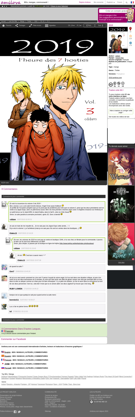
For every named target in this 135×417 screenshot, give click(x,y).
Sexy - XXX (58, 384)
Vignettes (52, 25)
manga (22, 21)
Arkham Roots (99, 376)
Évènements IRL (51, 397)
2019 (35, 21)
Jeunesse (41, 384)
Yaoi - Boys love (74, 384)
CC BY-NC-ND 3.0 (98, 402)
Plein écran (37, 25)
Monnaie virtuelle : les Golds (55, 405)
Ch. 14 (42, 21)
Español (6, 356)
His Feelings (88, 376)
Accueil (3, 21)
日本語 (5, 364)
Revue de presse (6, 397)
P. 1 (48, 21)
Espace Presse (5, 399)
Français (7, 331)
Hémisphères (13, 376)
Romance (49, 384)
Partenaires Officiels (7, 405)
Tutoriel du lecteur (51, 395)
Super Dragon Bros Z (40, 376)
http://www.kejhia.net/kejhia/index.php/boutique (76, 243)
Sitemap (48, 411)
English (6, 352)
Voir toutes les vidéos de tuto (119, 117)
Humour (34, 384)
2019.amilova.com (115, 78)
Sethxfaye (4, 378)
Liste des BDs (13, 21)
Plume (84, 378)
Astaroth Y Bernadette (61, 378)
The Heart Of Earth (111, 376)
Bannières (3, 401)
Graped (12, 378)
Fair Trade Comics (96, 399)
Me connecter (99, 2)
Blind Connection (125, 376)
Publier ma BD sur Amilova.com (101, 395)
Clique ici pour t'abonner (59, 6)
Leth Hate (77, 378)
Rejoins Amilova (85, 2)
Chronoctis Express (25, 376)
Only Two (49, 378)
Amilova (4, 376)
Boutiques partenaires (53, 399)
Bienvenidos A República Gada (34, 378)
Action (3, 384)
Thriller (29, 21)
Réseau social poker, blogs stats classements (16, 407)
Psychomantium (55, 376)
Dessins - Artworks (13, 384)
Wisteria (19, 378)
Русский (6, 368)
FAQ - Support (50, 403)
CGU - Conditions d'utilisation (55, 407)
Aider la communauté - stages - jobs (58, 401)
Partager (22, 25)
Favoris (8, 25)
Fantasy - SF (25, 384)
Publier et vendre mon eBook (100, 397)
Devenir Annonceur (7, 403)
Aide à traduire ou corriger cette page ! (121, 111)
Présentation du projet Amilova (11, 395)
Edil (71, 378)
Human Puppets (68, 376)
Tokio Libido (78, 376)
